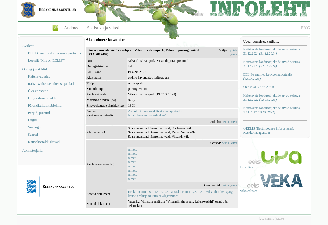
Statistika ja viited (103, 27)
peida (233, 50)
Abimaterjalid (32, 150)
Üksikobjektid (38, 91)
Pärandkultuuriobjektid (45, 105)
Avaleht (28, 46)
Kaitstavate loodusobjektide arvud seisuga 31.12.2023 (271, 64)
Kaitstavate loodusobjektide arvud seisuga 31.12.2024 (271, 51)
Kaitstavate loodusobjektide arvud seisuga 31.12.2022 (271, 97)
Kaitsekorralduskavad (44, 142)
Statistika (258, 87)
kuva (234, 54)
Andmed (71, 27)
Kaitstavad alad (39, 76)
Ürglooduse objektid (43, 98)
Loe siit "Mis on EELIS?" (46, 60)
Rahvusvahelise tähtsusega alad (51, 83)
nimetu (132, 149)
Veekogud (35, 127)
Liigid (32, 120)
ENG (305, 27)
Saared (33, 134)
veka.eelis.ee (248, 191)
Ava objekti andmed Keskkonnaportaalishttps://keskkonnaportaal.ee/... (155, 113)
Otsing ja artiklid (34, 69)
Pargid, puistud (39, 113)
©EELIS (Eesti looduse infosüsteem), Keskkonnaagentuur (268, 130)
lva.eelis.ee (247, 167)
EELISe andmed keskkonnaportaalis (54, 53)
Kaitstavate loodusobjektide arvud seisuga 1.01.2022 (271, 110)
